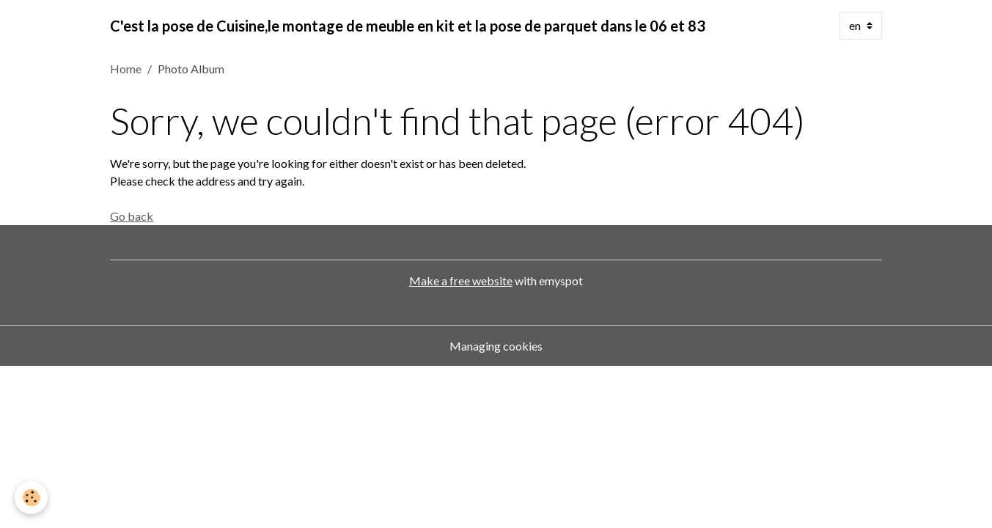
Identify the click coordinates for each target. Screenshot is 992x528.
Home (126, 69)
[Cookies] (31, 497)
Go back (131, 216)
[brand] (407, 26)
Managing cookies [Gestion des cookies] (496, 346)
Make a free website (460, 280)
